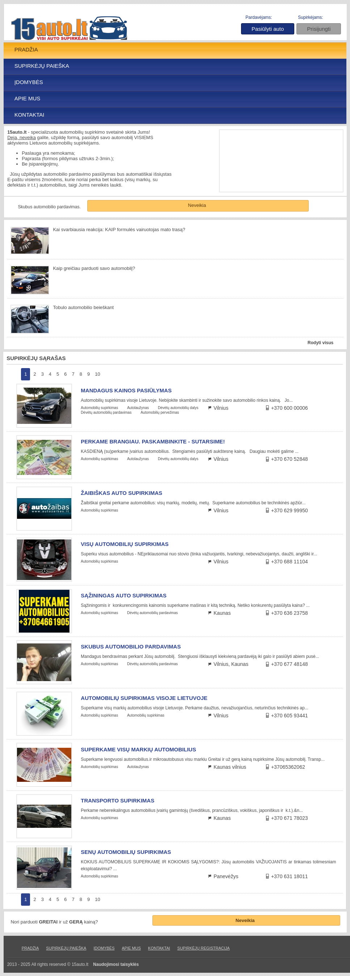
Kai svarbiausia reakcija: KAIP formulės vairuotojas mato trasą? (119, 229)
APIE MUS (27, 98)
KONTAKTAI (29, 115)
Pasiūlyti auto (268, 29)
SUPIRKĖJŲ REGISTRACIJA (203, 948)
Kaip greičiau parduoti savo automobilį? (94, 268)
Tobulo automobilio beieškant (83, 307)
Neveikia (197, 205)
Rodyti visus (320, 342)
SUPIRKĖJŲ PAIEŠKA (41, 66)
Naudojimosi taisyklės (116, 964)
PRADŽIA (26, 49)
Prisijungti (318, 29)
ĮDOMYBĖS (28, 82)
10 (97, 374)
